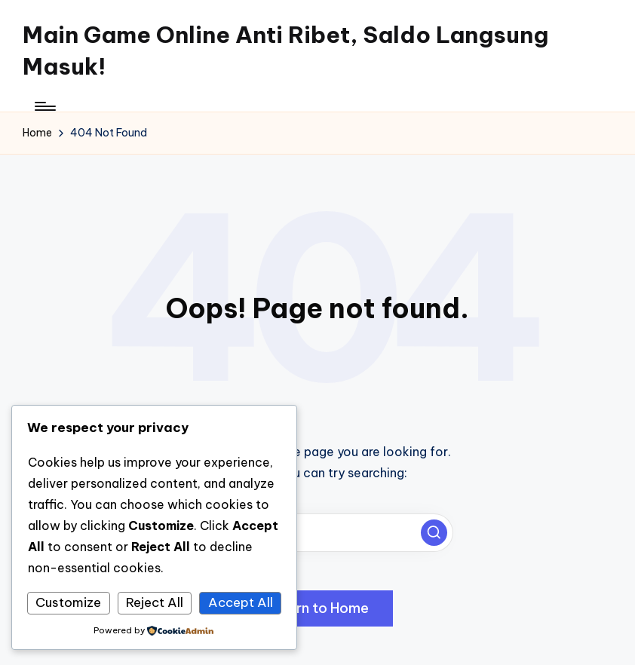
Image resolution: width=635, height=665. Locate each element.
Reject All (154, 602)
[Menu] (44, 106)
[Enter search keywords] (317, 532)
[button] (434, 532)
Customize (68, 602)
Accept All (240, 602)
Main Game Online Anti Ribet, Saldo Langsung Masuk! (285, 50)
